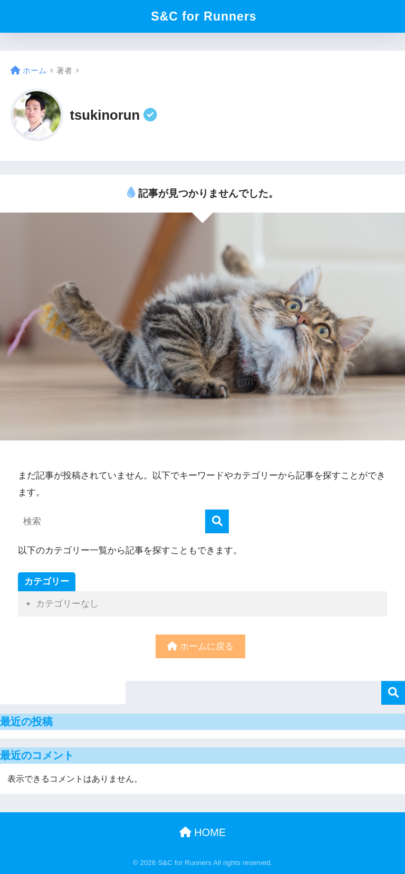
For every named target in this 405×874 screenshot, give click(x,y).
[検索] (217, 521)
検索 (393, 693)
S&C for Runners (203, 16)
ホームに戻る (200, 646)
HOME (202, 832)
